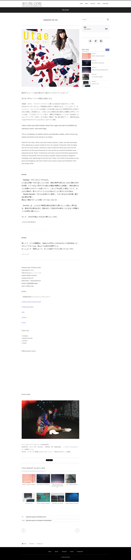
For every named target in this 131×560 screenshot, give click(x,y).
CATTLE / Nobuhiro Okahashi (43, 504)
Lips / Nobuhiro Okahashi (72, 485)
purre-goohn (87, 29)
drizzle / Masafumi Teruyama (72, 504)
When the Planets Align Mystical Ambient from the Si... (57, 487)
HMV (23, 312)
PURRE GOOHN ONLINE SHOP (31, 302)
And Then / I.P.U (29, 504)
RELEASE (93, 3)
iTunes (24, 322)
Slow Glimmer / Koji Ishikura (43, 485)
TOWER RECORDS (28, 307)
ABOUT (86, 3)
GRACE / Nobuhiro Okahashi (28, 485)
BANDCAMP (105, 3)
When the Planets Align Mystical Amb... (100, 69)
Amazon (24, 317)
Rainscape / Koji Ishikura (57, 504)
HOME (81, 3)
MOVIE (99, 3)
